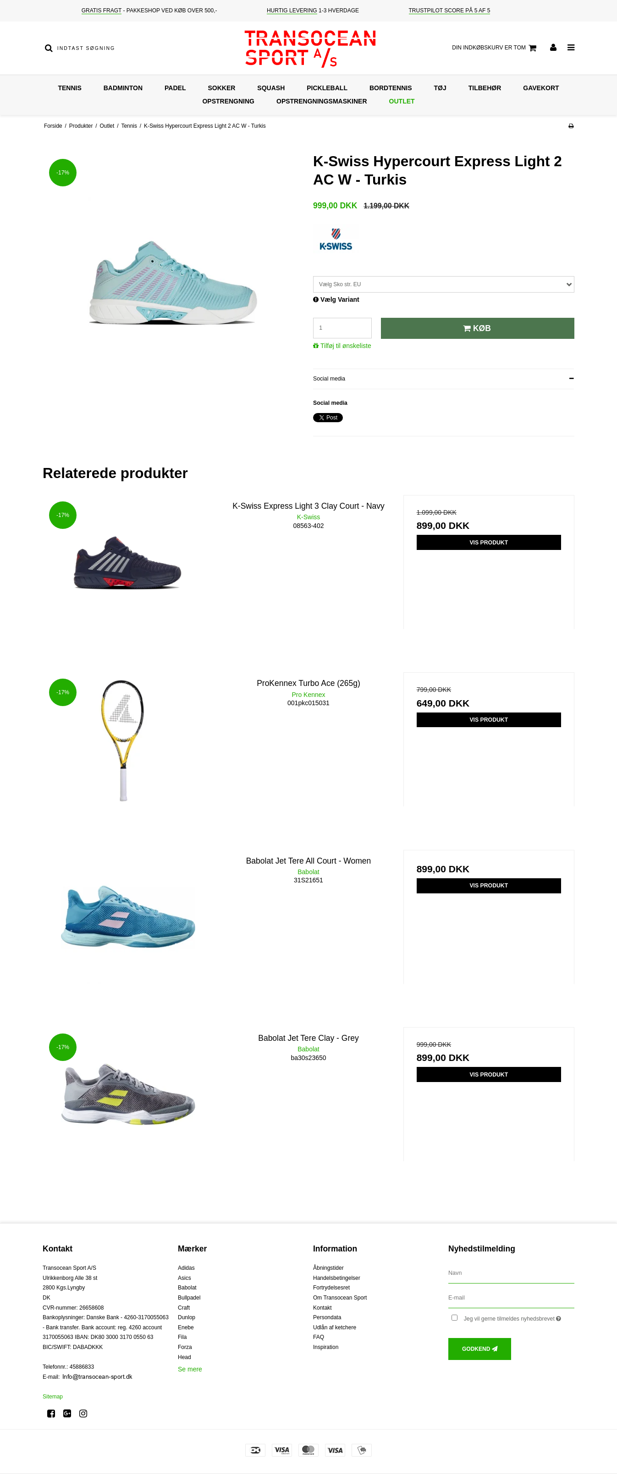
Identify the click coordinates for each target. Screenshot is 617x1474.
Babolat (187, 1287)
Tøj (440, 88)
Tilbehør (484, 88)
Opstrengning (228, 101)
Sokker (221, 88)
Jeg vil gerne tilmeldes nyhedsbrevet (519, 1316)
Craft (184, 1308)
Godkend (476, 1349)
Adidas (186, 1268)
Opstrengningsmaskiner (321, 101)
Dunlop (186, 1317)
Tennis (69, 88)
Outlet (402, 101)
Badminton (123, 88)
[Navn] (511, 1273)
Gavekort (541, 88)
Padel (175, 88)
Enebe (186, 1327)
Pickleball (327, 88)
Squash (271, 88)
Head (184, 1357)
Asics (184, 1278)
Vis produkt (488, 542)
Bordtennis (390, 88)
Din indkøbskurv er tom (495, 48)
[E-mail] (511, 1297)
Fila (182, 1337)
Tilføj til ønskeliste (345, 345)
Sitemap (53, 1396)
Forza (185, 1347)
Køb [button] (475, 328)
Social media (329, 378)
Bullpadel (189, 1298)
